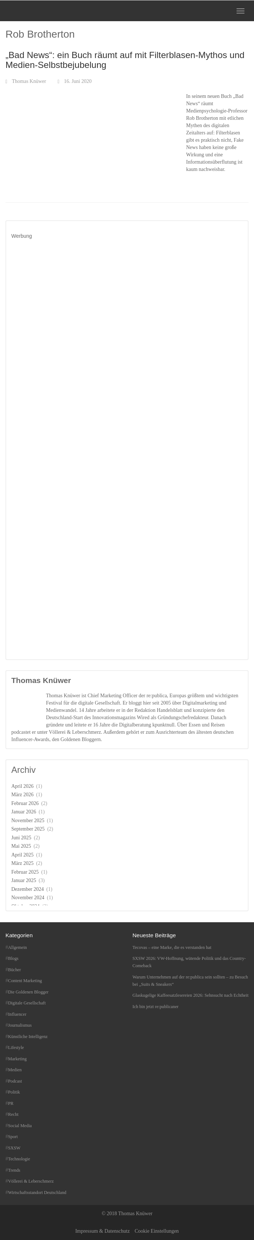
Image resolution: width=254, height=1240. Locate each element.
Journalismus (20, 1025)
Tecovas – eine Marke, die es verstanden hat (171, 947)
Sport (13, 1136)
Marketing (17, 1058)
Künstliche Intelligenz (28, 1036)
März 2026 (22, 794)
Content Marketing (25, 980)
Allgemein (17, 947)
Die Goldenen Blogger (28, 992)
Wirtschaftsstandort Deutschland (37, 1192)
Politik (14, 1092)
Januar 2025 (23, 880)
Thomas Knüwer (29, 81)
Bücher (14, 969)
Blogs (13, 958)
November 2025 (28, 820)
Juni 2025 (21, 837)
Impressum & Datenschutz (102, 1231)
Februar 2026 (25, 803)
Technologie (19, 1158)
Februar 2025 (25, 872)
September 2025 (28, 829)
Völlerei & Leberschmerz (31, 1181)
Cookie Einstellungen (157, 1231)
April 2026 (22, 786)
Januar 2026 (23, 811)
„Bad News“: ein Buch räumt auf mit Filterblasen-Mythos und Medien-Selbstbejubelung (125, 60)
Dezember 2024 (27, 889)
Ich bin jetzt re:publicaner (155, 1006)
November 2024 (28, 897)
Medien (15, 1069)
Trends (14, 1170)
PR (11, 1103)
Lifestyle (16, 1047)
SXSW (14, 1148)
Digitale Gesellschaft (27, 1003)
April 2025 (22, 855)
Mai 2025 (21, 846)
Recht (13, 1114)
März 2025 (22, 863)
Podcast (15, 1081)
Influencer (17, 1014)
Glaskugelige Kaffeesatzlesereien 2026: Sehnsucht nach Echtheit (190, 995)
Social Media (20, 1125)
